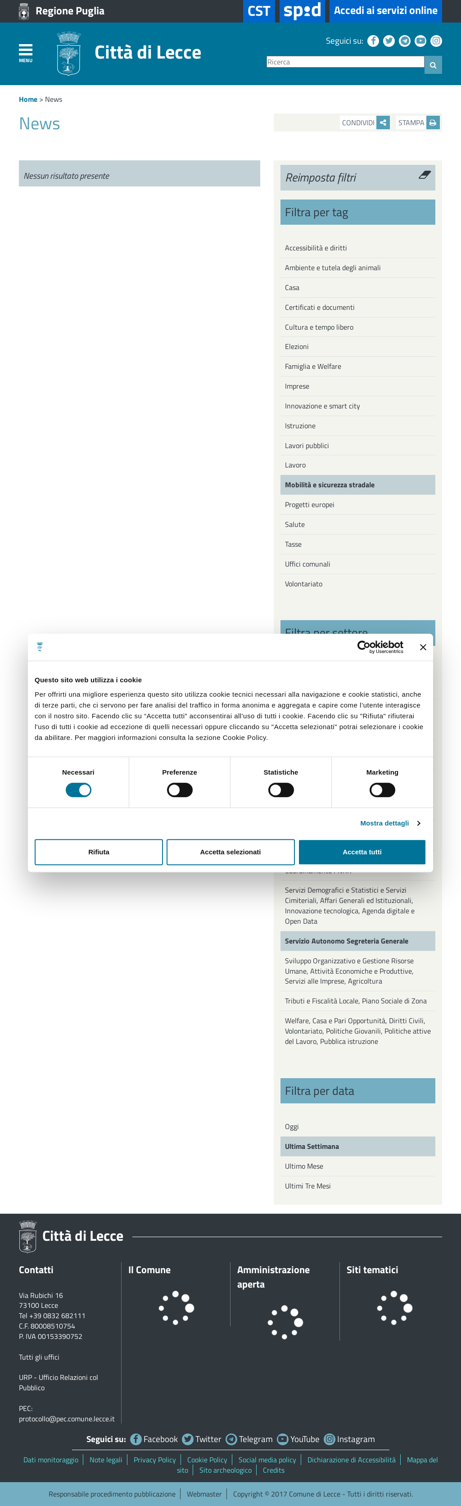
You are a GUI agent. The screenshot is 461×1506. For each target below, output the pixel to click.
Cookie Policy (207, 1459)
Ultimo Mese (304, 1166)
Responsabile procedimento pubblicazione (112, 1493)
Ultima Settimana (312, 1146)
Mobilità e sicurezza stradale (330, 484)
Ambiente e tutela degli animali (333, 267)
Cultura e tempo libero (319, 327)
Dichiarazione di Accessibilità (351, 1459)
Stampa (419, 122)
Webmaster (204, 1493)
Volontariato (303, 583)
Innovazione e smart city (322, 405)
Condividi (366, 122)
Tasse (293, 544)
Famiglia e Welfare (313, 366)
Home (28, 99)
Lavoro (295, 464)
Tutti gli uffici (39, 1357)
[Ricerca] (346, 62)
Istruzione (300, 425)
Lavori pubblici (307, 445)
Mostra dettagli (384, 823)
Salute (295, 524)
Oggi (292, 1126)
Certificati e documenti (320, 307)
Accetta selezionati (230, 852)
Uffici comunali (307, 563)
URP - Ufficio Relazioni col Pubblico (58, 1382)
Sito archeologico (225, 1470)
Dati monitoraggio (50, 1459)
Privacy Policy (155, 1459)
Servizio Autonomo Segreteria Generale (346, 940)
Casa (292, 287)
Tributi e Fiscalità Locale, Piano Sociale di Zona (356, 1000)
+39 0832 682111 (57, 1315)
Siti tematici (372, 1269)
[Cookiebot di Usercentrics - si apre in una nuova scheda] (364, 647)
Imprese (297, 386)
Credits (274, 1470)
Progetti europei (309, 504)
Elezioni (297, 346)
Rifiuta (98, 852)
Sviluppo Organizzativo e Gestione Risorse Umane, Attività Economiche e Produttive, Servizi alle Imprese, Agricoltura (349, 971)
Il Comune (149, 1269)
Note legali (106, 1459)
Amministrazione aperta (273, 1277)
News (53, 99)
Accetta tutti (362, 852)
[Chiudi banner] (423, 647)
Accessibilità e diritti (316, 247)
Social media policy (267, 1459)
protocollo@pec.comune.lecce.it (67, 1418)
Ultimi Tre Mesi (308, 1185)
